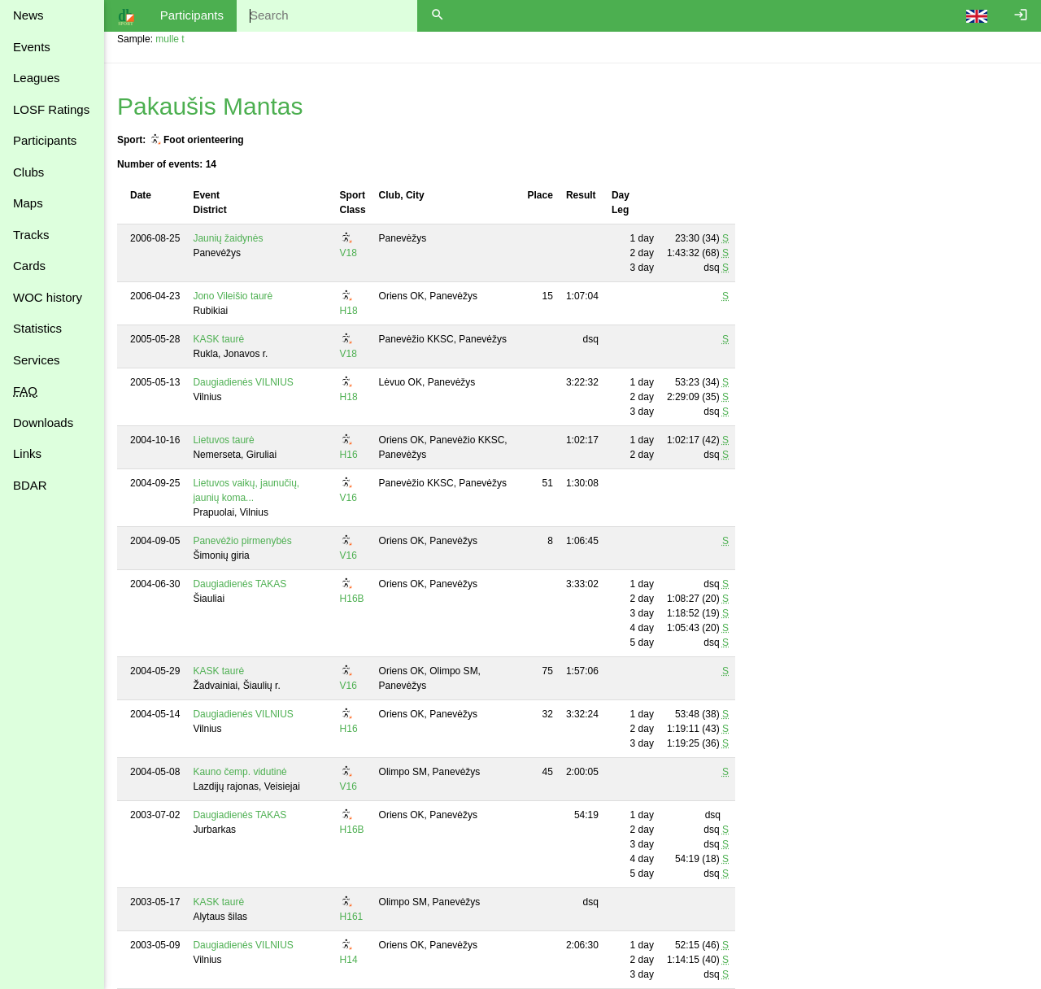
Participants (44, 140)
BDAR (30, 485)
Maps (28, 203)
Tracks (31, 235)
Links (27, 453)
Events (31, 47)
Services (36, 360)
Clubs (28, 172)
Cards (29, 265)
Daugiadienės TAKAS (239, 584)
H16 (349, 454)
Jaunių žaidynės (228, 238)
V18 (348, 253)
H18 (349, 310)
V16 (348, 497)
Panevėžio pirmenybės (242, 541)
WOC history (47, 297)
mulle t (169, 39)
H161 (352, 916)
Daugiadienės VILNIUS (243, 382)
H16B (352, 598)
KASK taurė (218, 339)
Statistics (37, 328)
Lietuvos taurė (223, 440)
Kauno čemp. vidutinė (239, 772)
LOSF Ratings (51, 109)
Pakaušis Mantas (210, 106)
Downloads (43, 422)
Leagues (36, 78)
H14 (349, 959)
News (28, 15)
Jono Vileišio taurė (232, 296)
